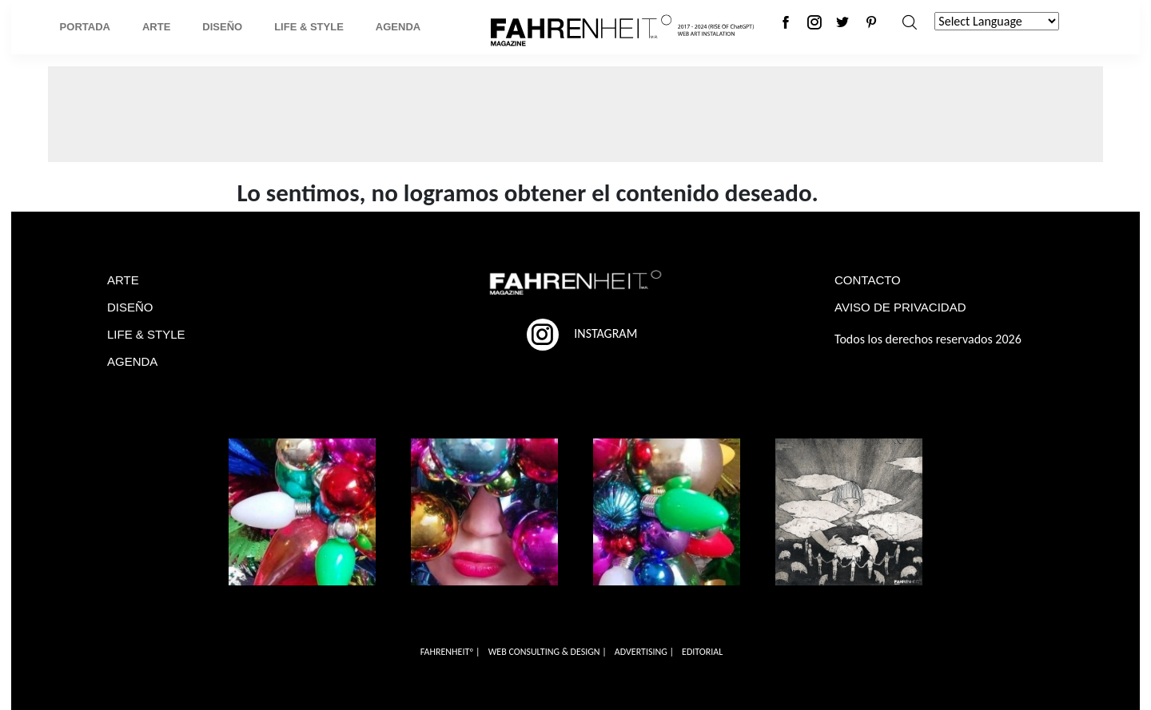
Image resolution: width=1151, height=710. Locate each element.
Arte (156, 27)
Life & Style (309, 27)
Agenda (398, 27)
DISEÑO (130, 307)
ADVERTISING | (644, 651)
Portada (85, 27)
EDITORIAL (702, 651)
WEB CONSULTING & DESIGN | (547, 651)
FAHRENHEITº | (450, 651)
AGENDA (132, 361)
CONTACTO (867, 280)
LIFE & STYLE (146, 334)
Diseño (222, 27)
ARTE (123, 280)
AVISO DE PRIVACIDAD (900, 307)
